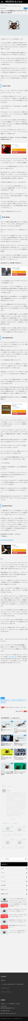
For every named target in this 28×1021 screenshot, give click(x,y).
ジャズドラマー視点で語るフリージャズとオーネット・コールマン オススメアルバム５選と (14, 900)
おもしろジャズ (9, 700)
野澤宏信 (4, 702)
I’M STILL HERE (16, 268)
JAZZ (3, 698)
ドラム (24, 700)
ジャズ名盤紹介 (18, 700)
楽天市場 (15, 152)
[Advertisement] (14, 679)
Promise (14, 545)
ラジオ (2, 872)
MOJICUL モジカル (14, 1)
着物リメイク (4, 889)
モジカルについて (5, 988)
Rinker (17, 145)
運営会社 (3, 980)
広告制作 (3, 885)
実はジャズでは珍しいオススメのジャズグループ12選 (14, 910)
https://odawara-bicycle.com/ (9, 1013)
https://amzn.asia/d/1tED (7, 540)
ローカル (3, 881)
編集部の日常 (4, 893)
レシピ (2, 877)
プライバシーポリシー (6, 992)
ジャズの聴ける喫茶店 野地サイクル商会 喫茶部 (12, 984)
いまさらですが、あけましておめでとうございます (14, 916)
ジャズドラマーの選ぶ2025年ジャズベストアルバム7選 (14, 932)
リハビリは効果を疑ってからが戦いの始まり (14, 905)
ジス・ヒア (14, 144)
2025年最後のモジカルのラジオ (13, 926)
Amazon (15, 149)
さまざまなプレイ (12, 656)
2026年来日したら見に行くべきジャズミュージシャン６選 (14, 921)
